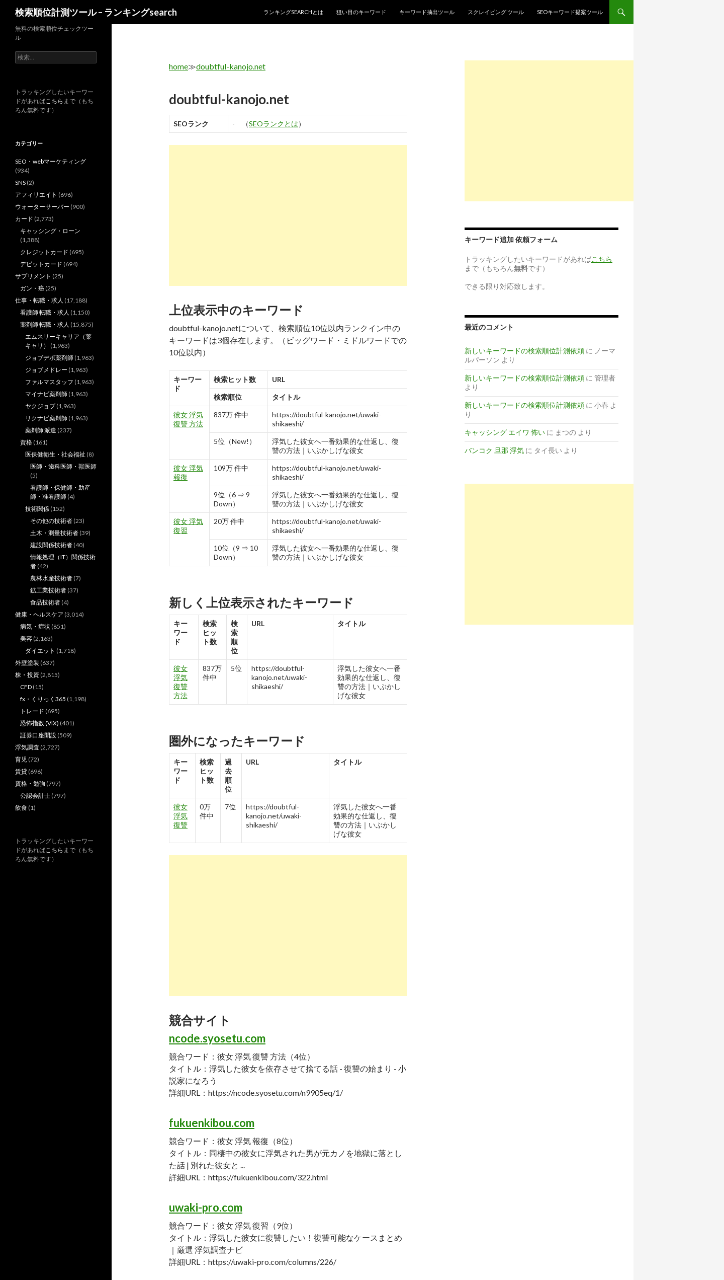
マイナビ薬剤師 (46, 394)
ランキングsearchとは (293, 12)
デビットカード (41, 264)
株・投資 (27, 675)
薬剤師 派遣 (40, 430)
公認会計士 (35, 795)
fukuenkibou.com (211, 1123)
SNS (20, 182)
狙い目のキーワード (361, 12)
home (178, 66)
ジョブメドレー (46, 369)
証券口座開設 (38, 735)
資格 (26, 442)
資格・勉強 (30, 783)
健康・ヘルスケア (39, 614)
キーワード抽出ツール (427, 12)
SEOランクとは (273, 123)
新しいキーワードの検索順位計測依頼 (524, 350)
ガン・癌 (32, 288)
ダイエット (40, 650)
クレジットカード (44, 252)
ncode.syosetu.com (217, 1038)
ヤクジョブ (40, 406)
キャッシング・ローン (50, 231)
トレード (32, 711)
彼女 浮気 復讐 (180, 815)
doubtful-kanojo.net (230, 66)
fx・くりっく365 (43, 699)
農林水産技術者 (51, 578)
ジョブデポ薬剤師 (49, 357)
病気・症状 (35, 626)
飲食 (21, 807)
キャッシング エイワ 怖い (505, 432)
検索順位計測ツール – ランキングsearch (96, 12)
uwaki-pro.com (205, 1207)
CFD (26, 687)
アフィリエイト (36, 194)
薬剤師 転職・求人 (44, 324)
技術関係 (37, 508)
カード (24, 218)
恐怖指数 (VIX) (39, 723)
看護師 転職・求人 (44, 312)
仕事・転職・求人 (39, 300)
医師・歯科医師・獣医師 (63, 466)
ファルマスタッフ (49, 382)
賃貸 (21, 771)
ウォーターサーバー (42, 206)
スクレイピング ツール (496, 12)
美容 (26, 638)
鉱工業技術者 (48, 590)
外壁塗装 (27, 662)
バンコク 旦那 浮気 (494, 450)
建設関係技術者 (51, 545)
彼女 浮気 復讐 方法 (188, 419)
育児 (21, 759)
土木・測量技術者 (54, 533)
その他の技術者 (51, 520)
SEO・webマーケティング (50, 161)
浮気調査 (27, 747)
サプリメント (33, 276)
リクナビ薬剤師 (46, 418)
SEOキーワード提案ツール (570, 12)
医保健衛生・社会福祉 (55, 454)
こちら (54, 101)
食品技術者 (45, 602)
